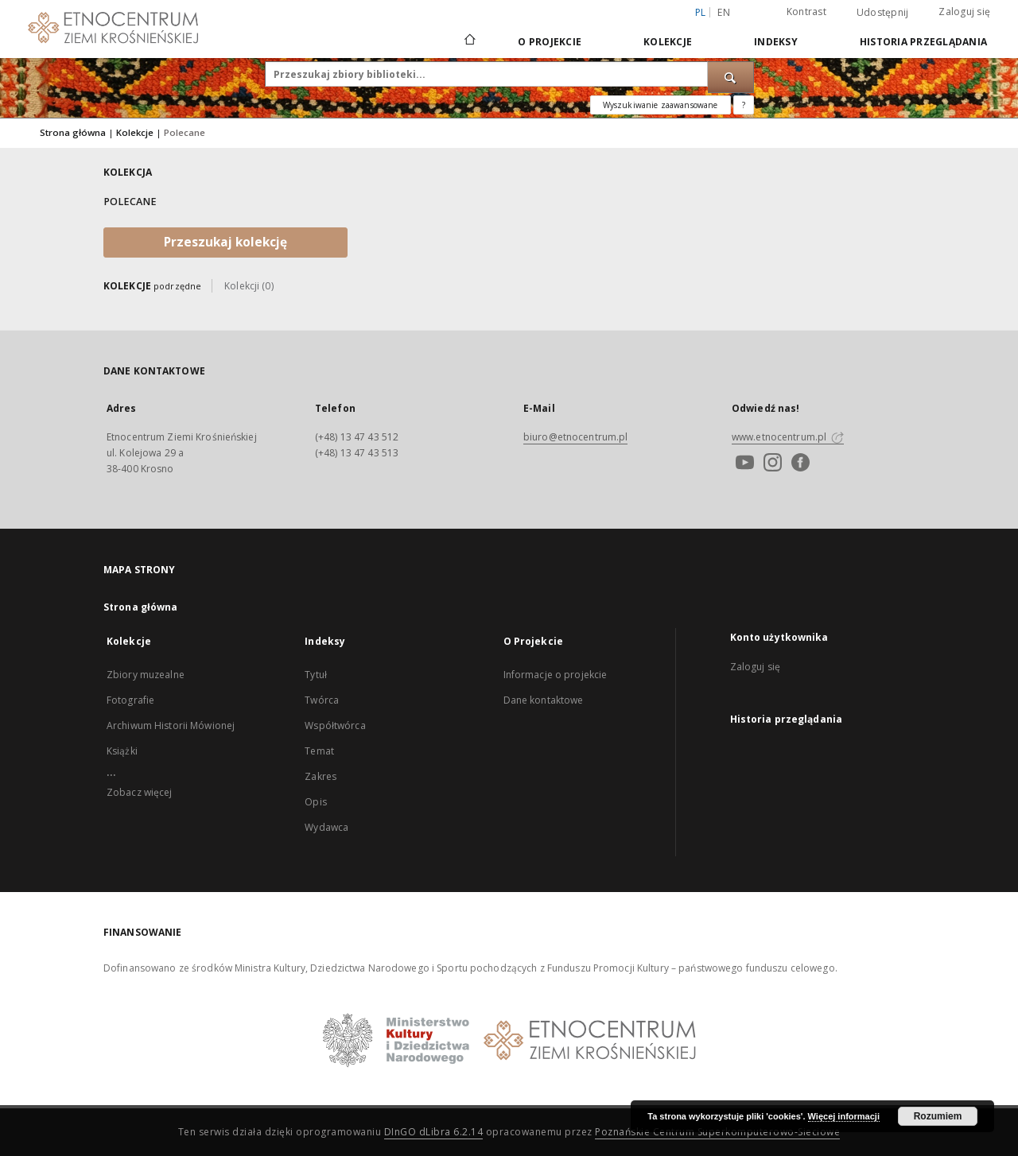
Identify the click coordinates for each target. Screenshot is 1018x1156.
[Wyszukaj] (731, 77)
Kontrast (806, 11)
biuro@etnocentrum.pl (575, 437)
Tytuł (316, 674)
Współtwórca (335, 725)
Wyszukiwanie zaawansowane (660, 105)
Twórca (322, 700)
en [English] (723, 12)
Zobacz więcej (140, 792)
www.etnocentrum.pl (788, 437)
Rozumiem (938, 1116)
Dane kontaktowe (543, 700)
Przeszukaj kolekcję (225, 242)
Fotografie (130, 700)
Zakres (320, 776)
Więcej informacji (844, 1116)
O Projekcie (549, 41)
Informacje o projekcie (555, 674)
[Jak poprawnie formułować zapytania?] (743, 104)
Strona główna (73, 132)
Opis (315, 802)
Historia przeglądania (923, 41)
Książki (122, 751)
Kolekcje (667, 41)
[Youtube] (743, 463)
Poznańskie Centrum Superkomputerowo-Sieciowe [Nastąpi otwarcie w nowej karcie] (717, 1132)
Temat (319, 751)
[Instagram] (771, 463)
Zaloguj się (964, 11)
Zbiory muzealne (146, 674)
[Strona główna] (469, 41)
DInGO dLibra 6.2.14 (434, 1132)
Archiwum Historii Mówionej (171, 725)
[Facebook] (798, 463)
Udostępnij (883, 12)
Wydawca (326, 827)
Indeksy (776, 41)
